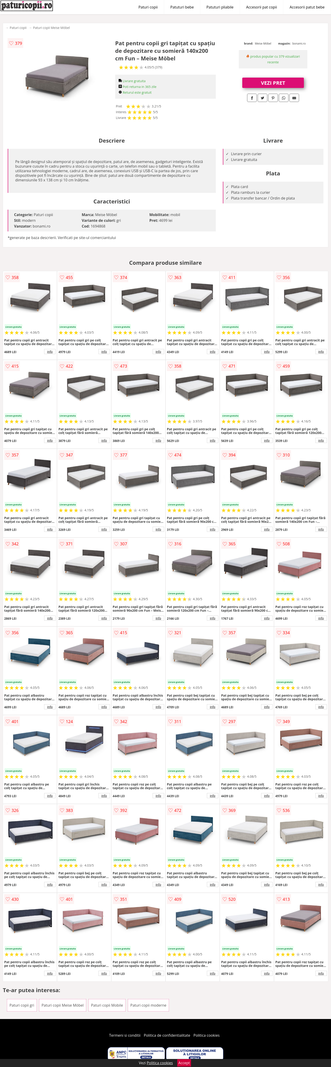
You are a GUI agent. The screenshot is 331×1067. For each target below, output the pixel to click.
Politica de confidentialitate (167, 1035)
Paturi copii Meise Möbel (51, 27)
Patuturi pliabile (220, 7)
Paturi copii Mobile (107, 1005)
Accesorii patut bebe (307, 7)
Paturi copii (148, 7)
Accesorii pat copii (261, 7)
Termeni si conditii (125, 1035)
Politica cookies (207, 1035)
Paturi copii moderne (148, 1005)
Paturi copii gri (21, 1005)
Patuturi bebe (182, 7)
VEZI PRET (273, 82)
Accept (184, 1062)
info (50, 351)
